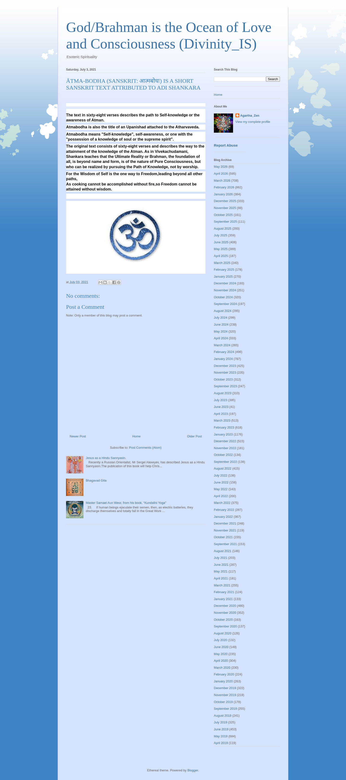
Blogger (192, 770)
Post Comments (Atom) (145, 447)
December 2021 (225, 523)
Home (136, 436)
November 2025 (225, 208)
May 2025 (221, 249)
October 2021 (223, 537)
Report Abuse (226, 145)
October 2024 (223, 297)
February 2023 (224, 427)
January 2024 (223, 359)
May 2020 (221, 654)
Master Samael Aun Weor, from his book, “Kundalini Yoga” (126, 503)
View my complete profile (252, 122)
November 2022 (225, 448)
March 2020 (222, 667)
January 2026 (223, 194)
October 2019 (223, 702)
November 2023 (225, 372)
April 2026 (221, 173)
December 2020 (225, 605)
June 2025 (221, 242)
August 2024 (222, 311)
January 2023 (223, 434)
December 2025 (225, 201)
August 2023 (222, 393)
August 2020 (222, 633)
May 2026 (221, 166)
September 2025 (225, 221)
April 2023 (221, 414)
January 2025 (223, 276)
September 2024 (225, 304)
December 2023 (225, 366)
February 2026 (224, 187)
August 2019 (222, 715)
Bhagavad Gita (96, 480)
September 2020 (225, 626)
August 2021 (222, 551)
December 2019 (225, 688)
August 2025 (222, 228)
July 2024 (220, 317)
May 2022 (221, 489)
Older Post (194, 436)
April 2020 (221, 660)
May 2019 (221, 736)
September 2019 (225, 708)
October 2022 (223, 455)
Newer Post (78, 436)
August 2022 (222, 468)
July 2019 (220, 722)
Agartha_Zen (249, 115)
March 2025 (222, 263)
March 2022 (222, 503)
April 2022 (221, 496)
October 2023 (223, 379)
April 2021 (221, 578)
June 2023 (221, 407)
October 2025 (223, 215)
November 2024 (225, 290)
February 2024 (224, 352)
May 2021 (221, 571)
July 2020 (220, 640)
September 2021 (225, 544)
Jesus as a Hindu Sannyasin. (106, 458)
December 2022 (225, 441)
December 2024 (225, 283)
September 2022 (225, 462)
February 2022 (224, 510)
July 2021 (220, 558)
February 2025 (224, 269)
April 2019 (221, 743)
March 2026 (222, 180)
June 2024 (221, 324)
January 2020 (223, 681)
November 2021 (225, 530)
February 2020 (224, 674)
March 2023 (222, 420)
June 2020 (221, 647)
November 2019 (225, 695)
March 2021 (222, 585)
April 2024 (221, 338)
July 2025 (220, 235)
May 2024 (221, 331)
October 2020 (223, 619)
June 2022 (221, 482)
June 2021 (221, 564)
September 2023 (225, 386)
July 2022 (220, 475)
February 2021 (224, 592)
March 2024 (222, 345)
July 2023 (220, 400)
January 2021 (223, 599)
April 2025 (221, 256)
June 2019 (221, 729)
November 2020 (225, 612)
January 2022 (223, 516)
